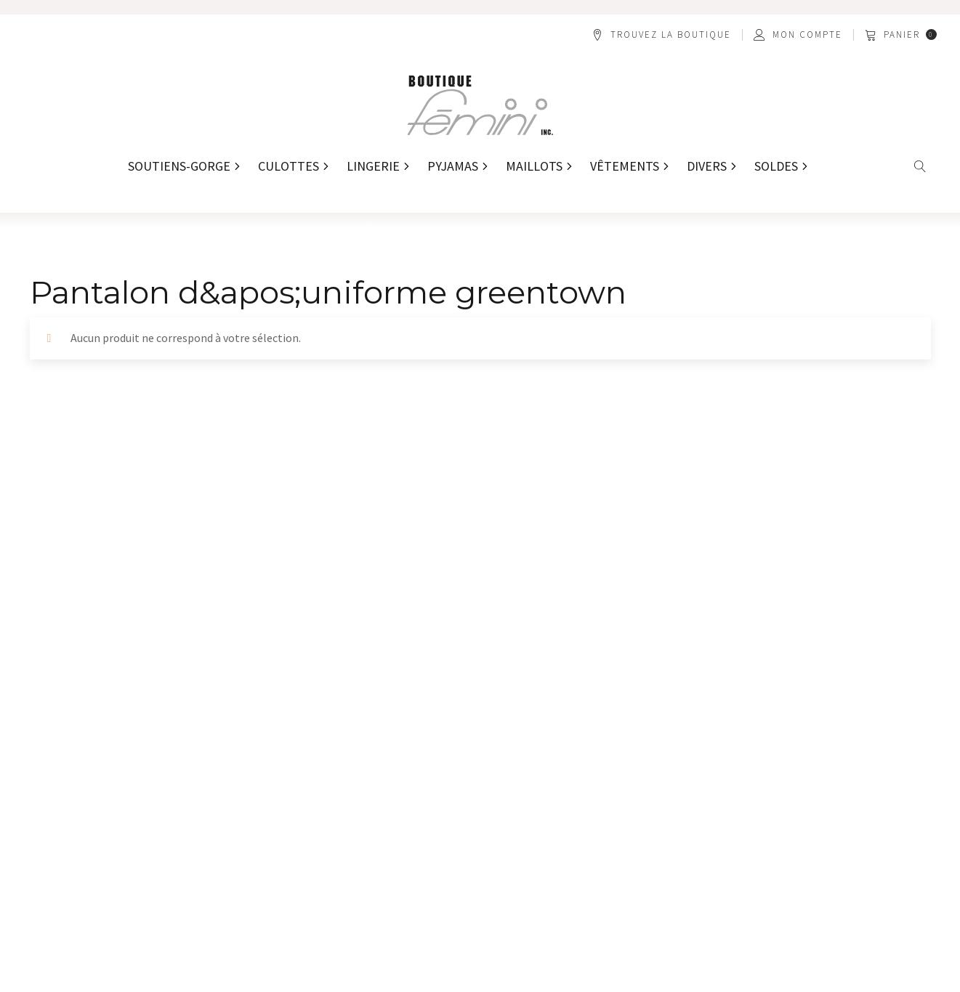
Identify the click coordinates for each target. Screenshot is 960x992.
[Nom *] (366, 602)
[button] (902, 35)
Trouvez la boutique (670, 35)
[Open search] (920, 167)
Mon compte (807, 35)
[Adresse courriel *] (594, 602)
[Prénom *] (138, 602)
